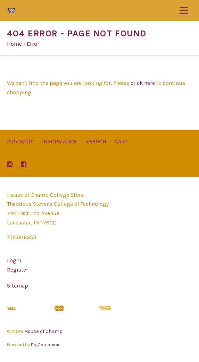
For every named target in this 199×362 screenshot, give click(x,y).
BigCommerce (45, 344)
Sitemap (17, 285)
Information (60, 141)
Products (20, 141)
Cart (121, 141)
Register (17, 269)
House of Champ (43, 331)
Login (14, 260)
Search (96, 141)
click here (143, 83)
